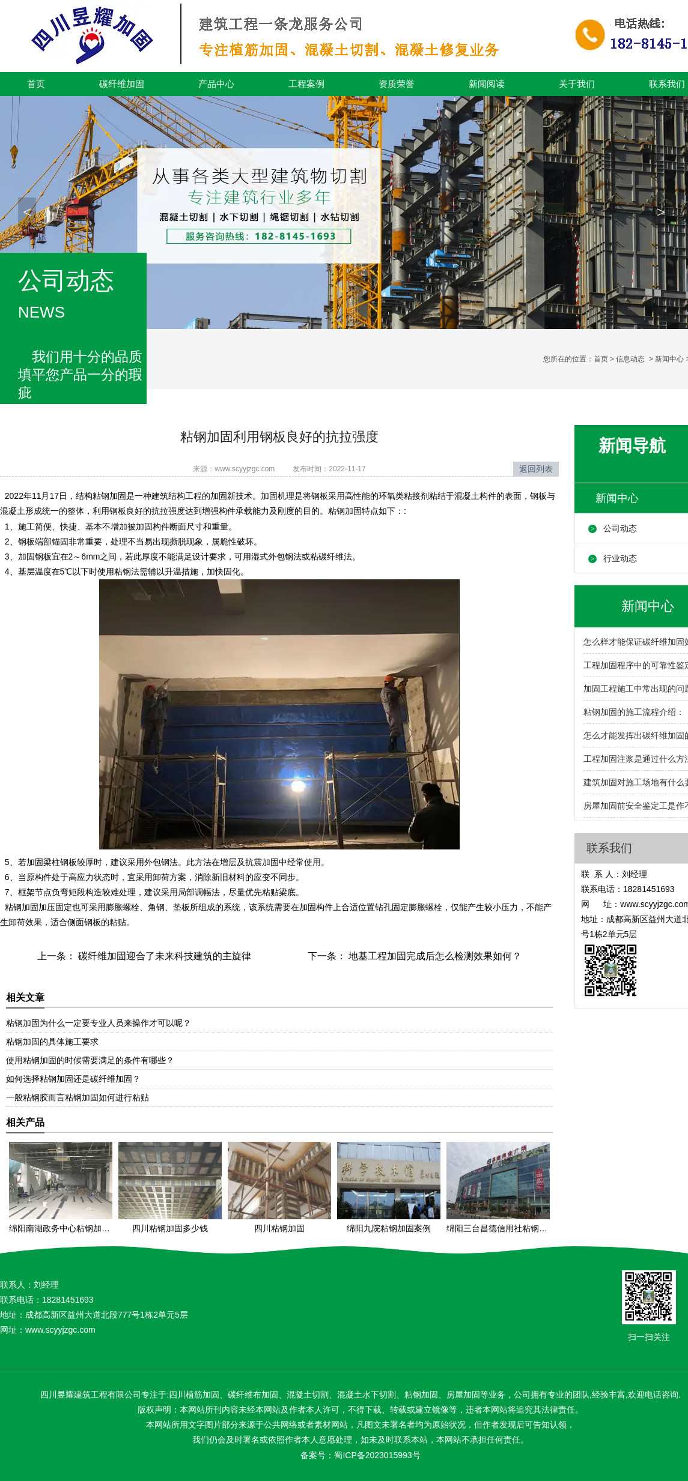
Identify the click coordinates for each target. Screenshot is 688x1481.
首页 (36, 84)
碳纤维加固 (121, 84)
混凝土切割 (308, 1394)
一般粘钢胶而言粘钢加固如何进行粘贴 (77, 1097)
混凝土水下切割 (366, 1394)
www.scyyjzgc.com (245, 469)
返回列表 (536, 469)
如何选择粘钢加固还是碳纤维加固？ (73, 1079)
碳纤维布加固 (253, 1394)
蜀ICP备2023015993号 (377, 1455)
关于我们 (577, 84)
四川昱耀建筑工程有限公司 (90, 1394)
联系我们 (609, 848)
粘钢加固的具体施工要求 (52, 1041)
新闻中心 (669, 359)
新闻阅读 (487, 84)
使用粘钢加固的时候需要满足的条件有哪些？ (90, 1060)
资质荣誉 (397, 84)
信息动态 (630, 359)
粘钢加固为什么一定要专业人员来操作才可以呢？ (98, 1023)
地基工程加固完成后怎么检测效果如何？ (434, 956)
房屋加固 (463, 1394)
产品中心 (216, 84)
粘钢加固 (109, 496)
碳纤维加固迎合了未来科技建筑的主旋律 (163, 956)
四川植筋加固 (194, 1394)
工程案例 (306, 84)
